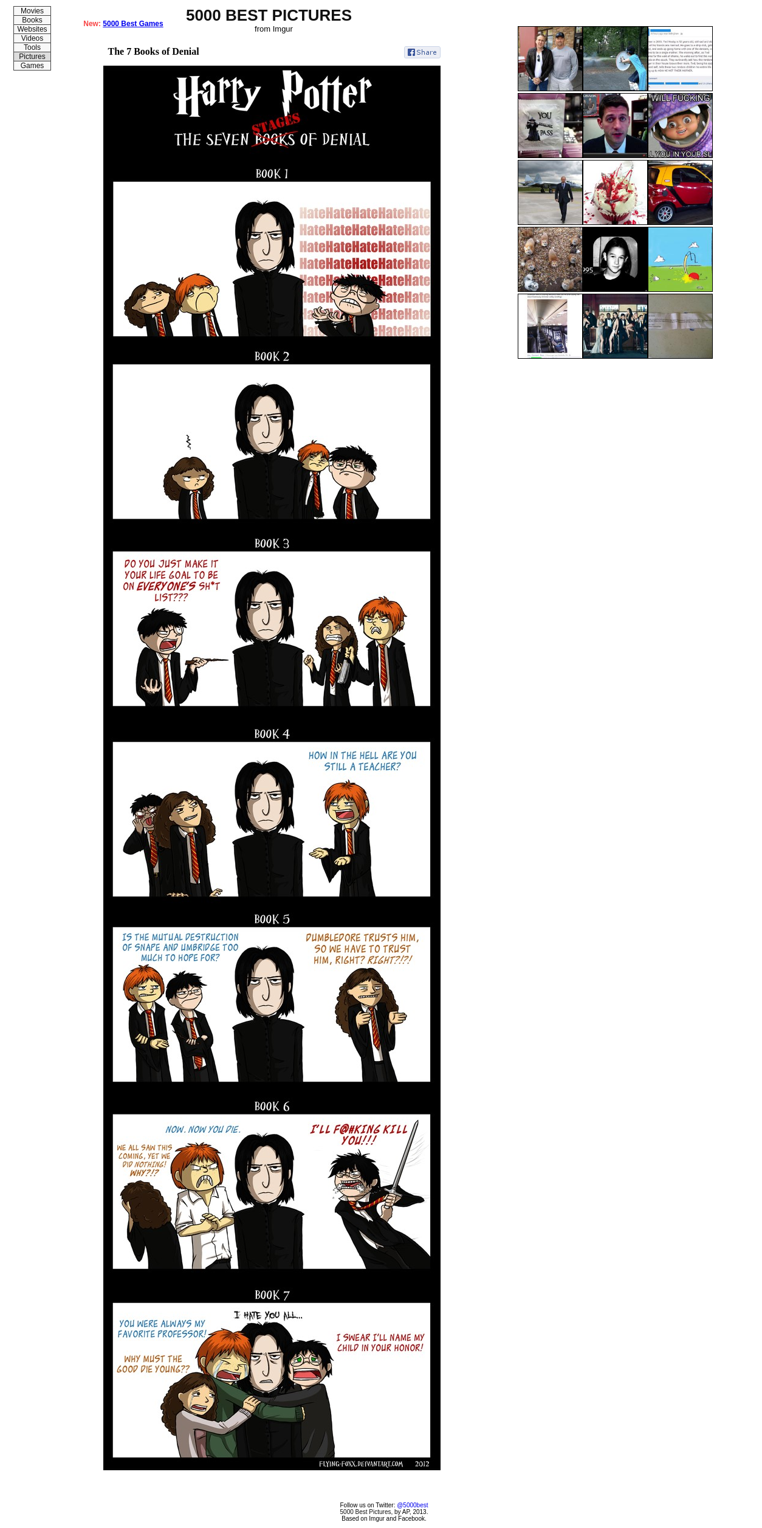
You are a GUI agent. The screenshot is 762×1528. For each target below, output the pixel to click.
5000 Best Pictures (365, 1512)
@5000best (412, 1505)
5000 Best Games (133, 23)
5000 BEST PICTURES (269, 15)
